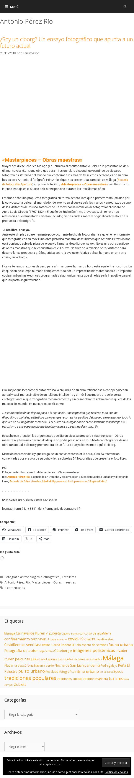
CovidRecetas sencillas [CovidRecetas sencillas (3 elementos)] (22, 644)
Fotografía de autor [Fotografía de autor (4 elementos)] (21, 650)
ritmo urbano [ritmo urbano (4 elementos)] (87, 671)
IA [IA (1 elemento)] (71, 651)
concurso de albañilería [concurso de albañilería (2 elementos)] (95, 633)
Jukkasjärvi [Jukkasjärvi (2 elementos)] (38, 659)
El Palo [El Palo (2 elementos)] (76, 645)
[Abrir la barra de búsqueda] (125, 6)
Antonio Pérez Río (17, 582)
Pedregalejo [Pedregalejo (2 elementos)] (109, 666)
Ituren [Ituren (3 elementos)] (9, 659)
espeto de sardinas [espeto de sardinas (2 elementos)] (95, 645)
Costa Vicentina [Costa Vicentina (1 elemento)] (58, 639)
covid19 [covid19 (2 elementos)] (89, 639)
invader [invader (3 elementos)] (121, 650)
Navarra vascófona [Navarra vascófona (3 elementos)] (19, 665)
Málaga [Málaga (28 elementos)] (113, 658)
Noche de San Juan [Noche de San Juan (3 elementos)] (69, 665)
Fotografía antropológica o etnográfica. (32, 577)
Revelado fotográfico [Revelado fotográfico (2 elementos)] (60, 672)
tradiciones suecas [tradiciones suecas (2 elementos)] (69, 679)
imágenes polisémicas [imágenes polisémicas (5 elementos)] (94, 650)
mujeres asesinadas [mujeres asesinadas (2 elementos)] (88, 659)
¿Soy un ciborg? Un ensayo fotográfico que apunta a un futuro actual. (66, 42)
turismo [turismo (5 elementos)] (116, 678)
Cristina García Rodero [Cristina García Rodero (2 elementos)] (55, 645)
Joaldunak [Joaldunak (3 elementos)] (22, 659)
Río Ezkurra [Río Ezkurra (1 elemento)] (106, 671)
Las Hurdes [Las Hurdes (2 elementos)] (65, 659)
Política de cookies (116, 772)
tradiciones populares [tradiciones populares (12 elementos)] (30, 677)
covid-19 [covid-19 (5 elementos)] (76, 638)
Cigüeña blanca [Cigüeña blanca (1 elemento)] (70, 633)
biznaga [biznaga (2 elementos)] (9, 633)
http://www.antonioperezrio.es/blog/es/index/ (79, 481)
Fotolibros (69, 577)
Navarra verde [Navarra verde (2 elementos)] (44, 666)
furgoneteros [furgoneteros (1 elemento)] (46, 651)
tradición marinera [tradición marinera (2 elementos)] (95, 679)
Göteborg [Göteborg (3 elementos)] (61, 650)
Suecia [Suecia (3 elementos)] (118, 671)
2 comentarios (15, 588)
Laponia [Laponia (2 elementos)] (51, 659)
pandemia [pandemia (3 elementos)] (92, 665)
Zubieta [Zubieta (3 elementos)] (20, 684)
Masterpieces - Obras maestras (54, 582)
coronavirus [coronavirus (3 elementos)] (40, 639)
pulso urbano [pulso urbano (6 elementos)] (31, 671)
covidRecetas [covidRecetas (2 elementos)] (104, 639)
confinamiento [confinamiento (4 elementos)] (17, 638)
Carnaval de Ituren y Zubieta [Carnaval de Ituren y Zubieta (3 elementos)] (38, 633)
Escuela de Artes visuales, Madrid (30, 481)
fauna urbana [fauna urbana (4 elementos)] (121, 644)
